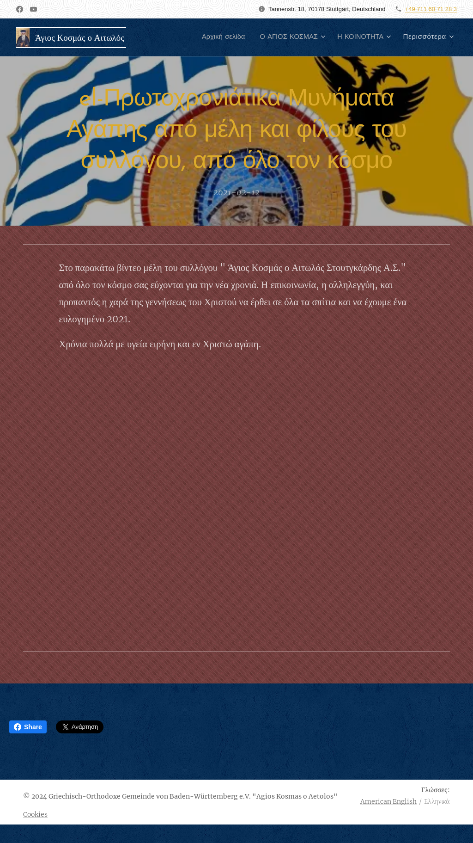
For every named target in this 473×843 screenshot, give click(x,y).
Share (28, 727)
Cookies (35, 814)
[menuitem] (214, 37)
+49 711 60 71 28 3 (431, 9)
